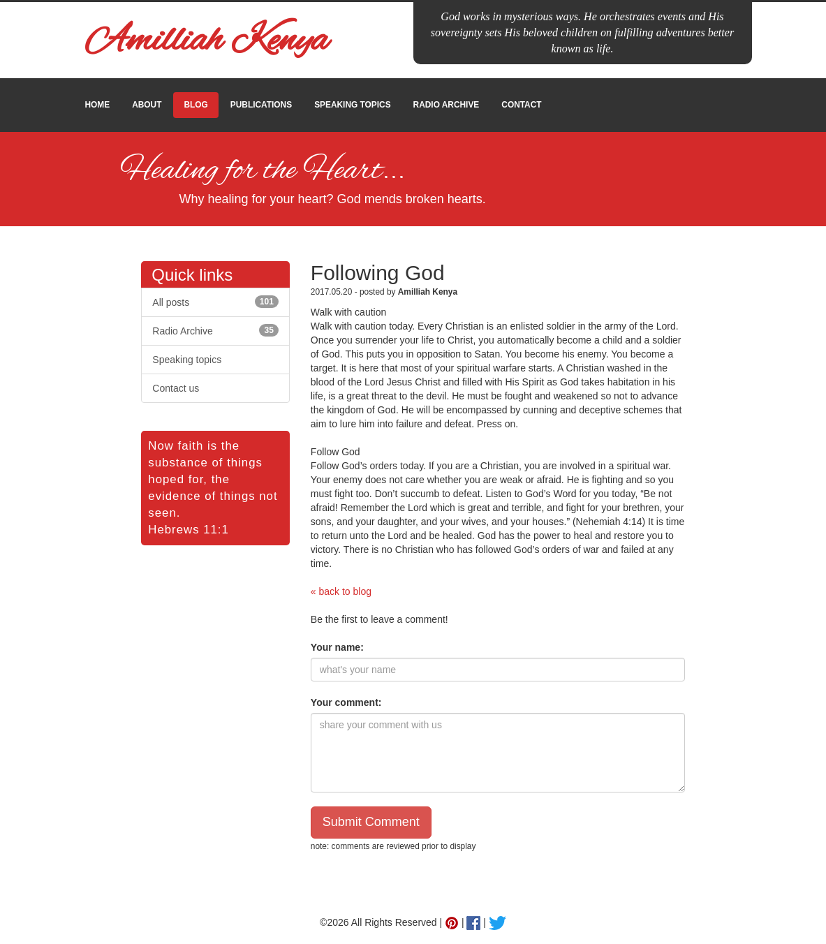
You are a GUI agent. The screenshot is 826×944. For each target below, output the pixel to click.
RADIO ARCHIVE (446, 105)
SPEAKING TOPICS (352, 105)
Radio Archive (215, 330)
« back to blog (341, 591)
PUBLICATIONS (261, 105)
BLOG (195, 105)
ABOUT (146, 105)
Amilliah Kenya (206, 41)
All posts (215, 301)
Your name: (337, 647)
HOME (97, 105)
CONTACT (521, 105)
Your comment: (346, 702)
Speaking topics (186, 359)
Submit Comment (371, 822)
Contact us (175, 388)
